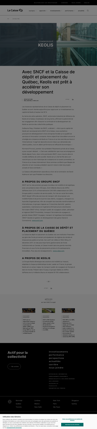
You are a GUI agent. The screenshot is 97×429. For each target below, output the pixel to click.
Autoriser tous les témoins (72, 425)
